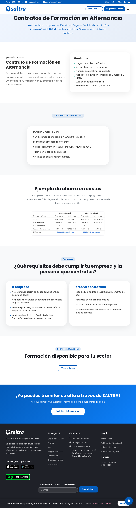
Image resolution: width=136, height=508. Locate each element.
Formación (53, 455)
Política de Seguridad (111, 451)
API (49, 447)
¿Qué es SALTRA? (56, 438)
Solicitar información (68, 411)
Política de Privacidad (111, 443)
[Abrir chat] (129, 501)
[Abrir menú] (128, 9)
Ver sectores (68, 368)
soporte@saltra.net (52, 2)
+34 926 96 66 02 (14, 2)
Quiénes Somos (55, 460)
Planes (51, 443)
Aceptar (124, 503)
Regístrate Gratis (114, 9)
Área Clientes (94, 9)
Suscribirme (88, 489)
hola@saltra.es (32, 2)
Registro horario (55, 451)
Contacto (53, 464)
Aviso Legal (106, 438)
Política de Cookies (110, 447)
